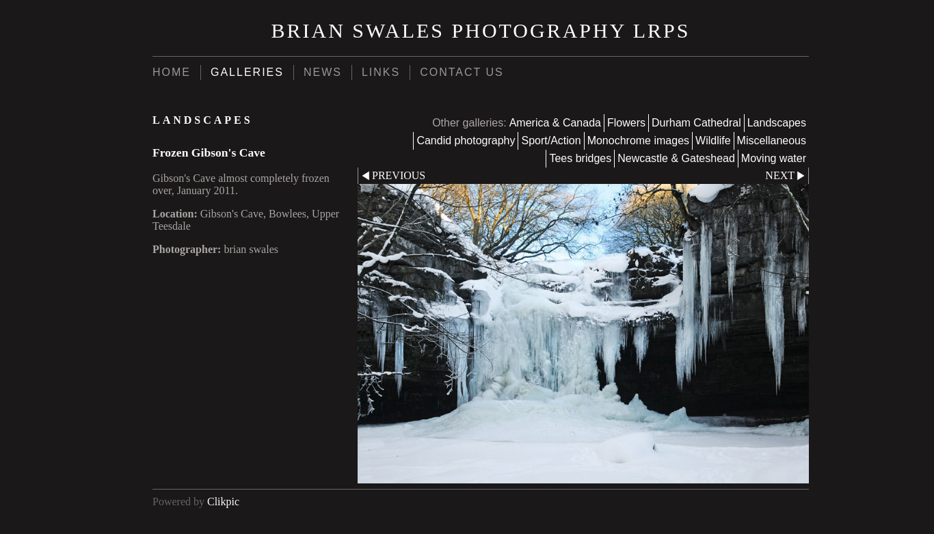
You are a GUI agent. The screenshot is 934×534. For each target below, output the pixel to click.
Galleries (247, 72)
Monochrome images (638, 140)
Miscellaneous (771, 140)
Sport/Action (551, 140)
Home (171, 72)
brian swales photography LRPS (481, 30)
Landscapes (776, 123)
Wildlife (713, 140)
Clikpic (223, 501)
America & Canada (555, 123)
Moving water (773, 158)
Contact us (462, 72)
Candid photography (465, 140)
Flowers (626, 123)
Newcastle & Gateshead (676, 158)
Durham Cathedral (696, 123)
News (323, 72)
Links (381, 72)
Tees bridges (580, 158)
